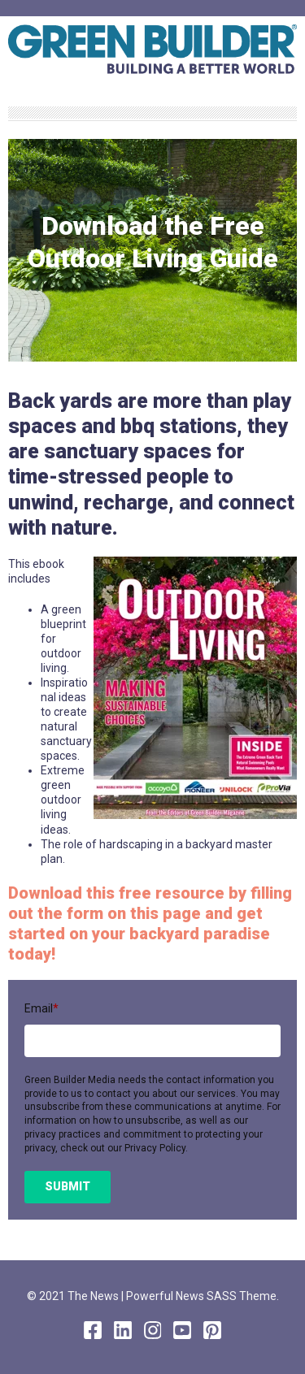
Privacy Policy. (156, 1148)
